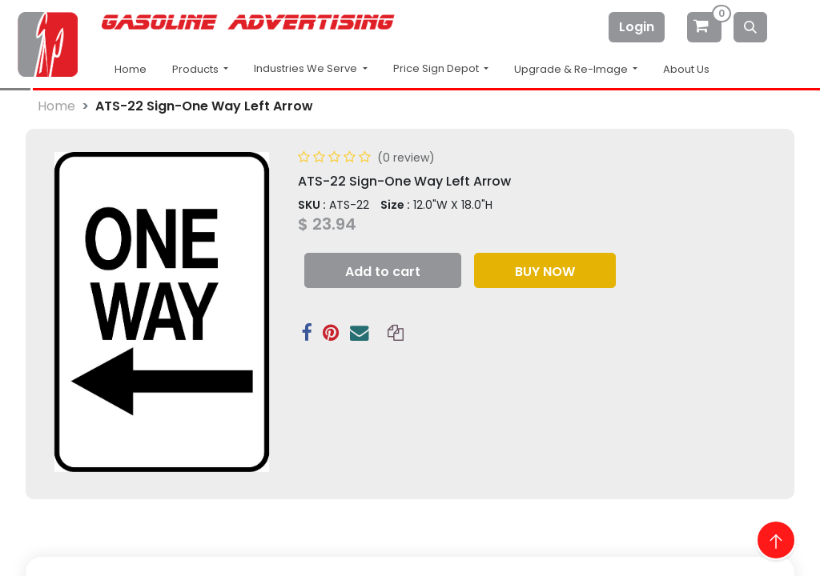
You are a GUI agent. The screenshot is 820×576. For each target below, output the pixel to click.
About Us (686, 69)
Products (196, 69)
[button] (382, 270)
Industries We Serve (307, 68)
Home (131, 69)
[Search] (750, 27)
